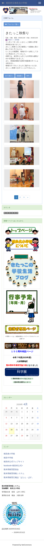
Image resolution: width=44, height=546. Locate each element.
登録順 (20, 76)
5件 (29, 76)
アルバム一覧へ (12, 24)
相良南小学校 (9, 454)
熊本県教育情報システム (14, 473)
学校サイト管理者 (12, 40)
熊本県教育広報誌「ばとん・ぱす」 (19, 477)
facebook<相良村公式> (13, 466)
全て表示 (9, 76)
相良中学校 (8, 458)
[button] (5, 10)
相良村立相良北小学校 (16, 3)
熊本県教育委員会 (11, 469)
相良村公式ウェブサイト (14, 462)
